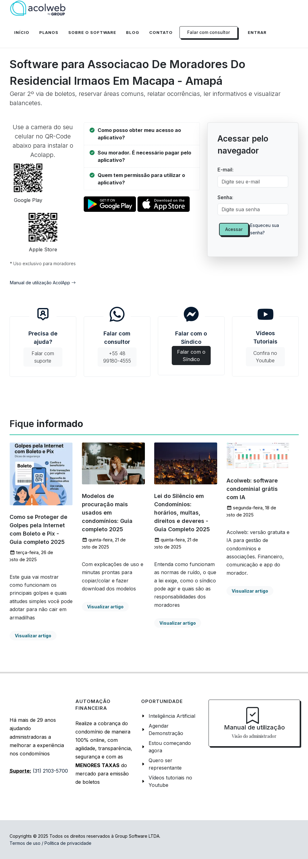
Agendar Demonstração (166, 729)
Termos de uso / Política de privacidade (50, 843)
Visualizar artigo (33, 635)
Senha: (225, 197)
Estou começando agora (170, 747)
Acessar (234, 229)
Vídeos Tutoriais (265, 348)
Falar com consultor (117, 348)
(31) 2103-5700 (50, 771)
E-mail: (225, 169)
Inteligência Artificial (172, 716)
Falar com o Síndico (191, 344)
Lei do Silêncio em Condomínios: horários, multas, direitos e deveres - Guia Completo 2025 (182, 512)
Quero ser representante (165, 764)
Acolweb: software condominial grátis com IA (252, 488)
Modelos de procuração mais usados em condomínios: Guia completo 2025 (107, 512)
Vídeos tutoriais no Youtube (170, 781)
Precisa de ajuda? (42, 348)
